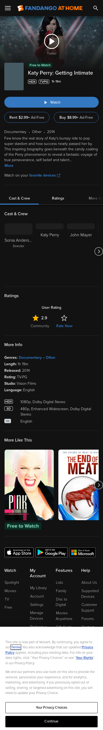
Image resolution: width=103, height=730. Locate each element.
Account (37, 596)
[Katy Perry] (49, 251)
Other (50, 357)
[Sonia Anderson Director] (18, 251)
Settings (36, 604)
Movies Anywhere (64, 616)
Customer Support (89, 607)
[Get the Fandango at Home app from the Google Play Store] (51, 552)
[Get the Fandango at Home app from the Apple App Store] (19, 552)
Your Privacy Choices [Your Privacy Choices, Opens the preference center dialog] (52, 707)
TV (7, 599)
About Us (89, 582)
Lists (59, 582)
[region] (51, 678)
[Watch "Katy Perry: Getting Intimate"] (51, 102)
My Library (38, 588)
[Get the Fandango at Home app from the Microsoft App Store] (82, 552)
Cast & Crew (19, 198)
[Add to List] (95, 81)
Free (8, 607)
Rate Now (64, 326)
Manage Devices (36, 615)
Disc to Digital (61, 602)
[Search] (95, 8)
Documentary (30, 357)
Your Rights (84, 658)
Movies (10, 591)
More (9, 165)
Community (40, 326)
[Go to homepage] (50, 8)
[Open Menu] (8, 8)
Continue (51, 721)
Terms (16, 647)
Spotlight (12, 582)
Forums (87, 618)
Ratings (58, 198)
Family (61, 591)
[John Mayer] (81, 251)
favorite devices (44, 175)
